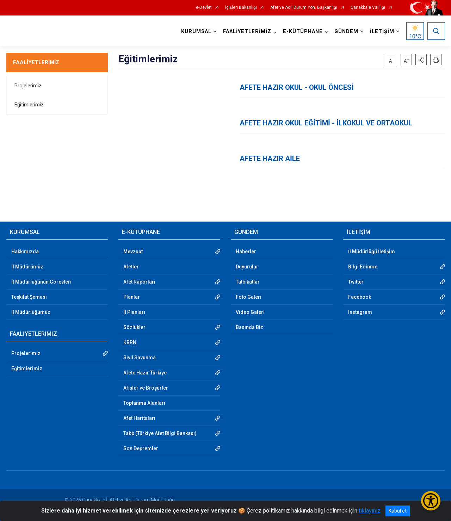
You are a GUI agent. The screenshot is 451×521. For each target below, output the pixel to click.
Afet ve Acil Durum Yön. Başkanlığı (303, 7)
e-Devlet (204, 7)
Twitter (356, 282)
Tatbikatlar (248, 282)
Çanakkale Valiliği (368, 7)
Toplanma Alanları (144, 403)
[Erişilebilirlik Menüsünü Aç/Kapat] (430, 500)
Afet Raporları (139, 282)
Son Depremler (140, 448)
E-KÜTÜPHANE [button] (303, 32)
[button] (421, 59)
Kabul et (398, 511)
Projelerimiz (28, 85)
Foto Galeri (248, 297)
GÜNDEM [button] (346, 32)
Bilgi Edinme (362, 266)
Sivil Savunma (139, 357)
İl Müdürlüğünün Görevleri (41, 282)
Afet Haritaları (139, 418)
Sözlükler (134, 327)
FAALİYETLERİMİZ (36, 62)
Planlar (131, 297)
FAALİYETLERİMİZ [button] (247, 32)
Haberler (246, 251)
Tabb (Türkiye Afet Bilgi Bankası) (160, 433)
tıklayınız (370, 510)
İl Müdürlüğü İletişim (371, 251)
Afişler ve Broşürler (145, 388)
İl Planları (134, 312)
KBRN (129, 342)
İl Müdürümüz (27, 266)
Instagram (360, 312)
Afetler (131, 266)
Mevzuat (133, 251)
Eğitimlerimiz (29, 104)
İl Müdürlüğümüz (30, 312)
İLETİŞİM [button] (382, 32)
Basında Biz (249, 327)
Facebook (359, 297)
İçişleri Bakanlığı (241, 7)
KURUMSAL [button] (196, 32)
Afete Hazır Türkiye (145, 373)
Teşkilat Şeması (29, 297)
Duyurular (247, 266)
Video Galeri (250, 312)
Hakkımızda (25, 251)
